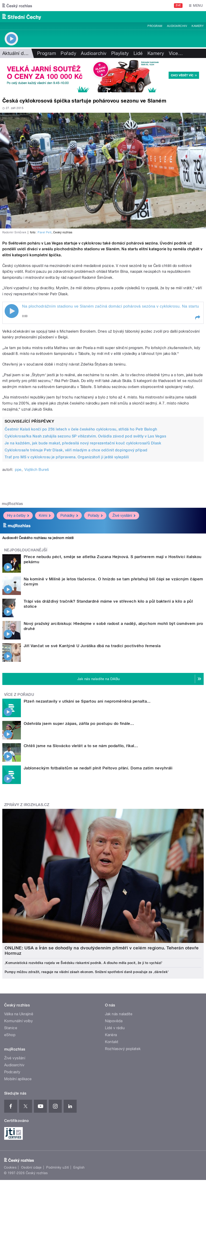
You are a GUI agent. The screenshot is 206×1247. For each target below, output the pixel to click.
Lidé (138, 53)
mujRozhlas (12, 503)
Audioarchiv (177, 26)
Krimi (45, 515)
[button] (197, 317)
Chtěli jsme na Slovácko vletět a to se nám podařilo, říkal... (81, 745)
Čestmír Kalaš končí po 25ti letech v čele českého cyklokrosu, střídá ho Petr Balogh (81, 429)
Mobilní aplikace (18, 1079)
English (79, 1167)
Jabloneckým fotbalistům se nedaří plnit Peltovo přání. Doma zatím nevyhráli (98, 768)
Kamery (198, 26)
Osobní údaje (31, 1167)
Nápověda (114, 1021)
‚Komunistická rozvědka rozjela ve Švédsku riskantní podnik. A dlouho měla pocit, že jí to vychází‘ (83, 963)
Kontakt (111, 1042)
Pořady (68, 53)
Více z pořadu (19, 694)
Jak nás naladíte (119, 1014)
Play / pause (12, 311)
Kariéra (111, 1035)
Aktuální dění (16, 53)
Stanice (10, 1028)
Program (154, 26)
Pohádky (69, 515)
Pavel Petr (45, 232)
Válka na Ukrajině (18, 1014)
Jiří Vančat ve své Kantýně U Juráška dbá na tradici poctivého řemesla (92, 645)
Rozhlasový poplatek (123, 1049)
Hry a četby (18, 515)
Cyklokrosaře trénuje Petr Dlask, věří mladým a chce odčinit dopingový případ (76, 450)
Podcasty (12, 1072)
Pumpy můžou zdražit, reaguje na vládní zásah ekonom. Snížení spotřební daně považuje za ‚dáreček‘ (87, 972)
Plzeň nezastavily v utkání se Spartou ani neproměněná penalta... (87, 701)
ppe (18, 469)
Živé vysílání (123, 515)
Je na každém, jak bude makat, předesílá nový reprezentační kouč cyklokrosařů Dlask (83, 443)
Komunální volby (18, 1021)
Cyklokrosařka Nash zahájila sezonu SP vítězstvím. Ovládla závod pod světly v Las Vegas (85, 436)
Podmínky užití (57, 1167)
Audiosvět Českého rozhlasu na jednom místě (38, 538)
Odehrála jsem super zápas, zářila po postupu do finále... (79, 723)
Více (176, 53)
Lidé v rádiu (115, 1028)
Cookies (10, 1167)
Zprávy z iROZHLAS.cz (26, 805)
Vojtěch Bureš (36, 469)
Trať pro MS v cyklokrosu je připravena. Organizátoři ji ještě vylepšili (67, 457)
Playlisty (120, 53)
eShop (9, 1035)
